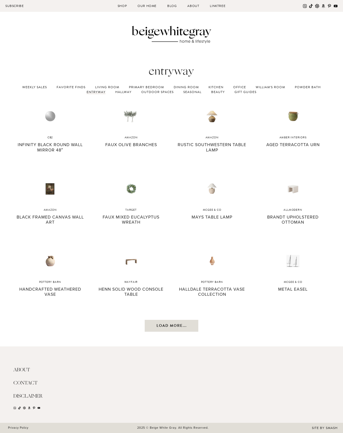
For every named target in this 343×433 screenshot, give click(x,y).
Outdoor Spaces (157, 92)
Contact (25, 383)
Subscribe (14, 5)
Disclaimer (28, 396)
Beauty (218, 92)
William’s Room (270, 87)
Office (239, 87)
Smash (332, 427)
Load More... (171, 325)
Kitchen (215, 87)
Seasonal (192, 92)
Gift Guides (245, 92)
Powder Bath (308, 87)
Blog (172, 5)
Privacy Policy (18, 427)
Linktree (217, 5)
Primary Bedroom (146, 87)
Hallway (123, 92)
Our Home (146, 5)
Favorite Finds (71, 87)
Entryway (96, 92)
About (193, 5)
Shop (122, 5)
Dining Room (186, 87)
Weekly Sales (34, 87)
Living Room (107, 87)
